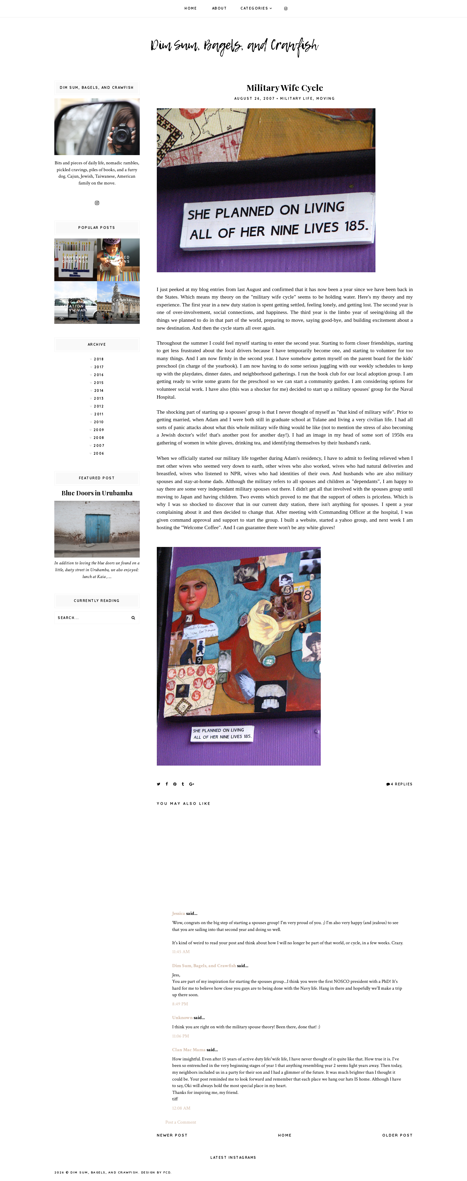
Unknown (182, 1018)
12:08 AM (181, 1108)
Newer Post (172, 1135)
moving (325, 98)
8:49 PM (180, 1004)
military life (296, 98)
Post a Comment (180, 1122)
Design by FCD (156, 1172)
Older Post (397, 1135)
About (219, 8)
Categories (254, 8)
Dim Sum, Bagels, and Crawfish (204, 966)
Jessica (178, 913)
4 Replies (402, 784)
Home (190, 8)
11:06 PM (180, 1036)
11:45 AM (181, 952)
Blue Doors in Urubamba (97, 493)
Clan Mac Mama (189, 1050)
